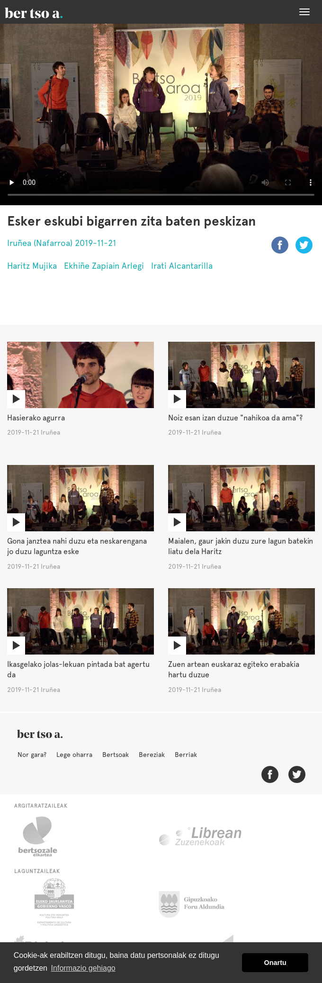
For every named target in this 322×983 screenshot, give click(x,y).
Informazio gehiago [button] (83, 968)
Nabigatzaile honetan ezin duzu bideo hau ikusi (161, 114)
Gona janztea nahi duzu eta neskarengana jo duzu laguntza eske (77, 546)
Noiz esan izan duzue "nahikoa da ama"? (235, 417)
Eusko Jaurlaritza (53, 902)
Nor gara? (32, 754)
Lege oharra (74, 754)
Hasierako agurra (36, 417)
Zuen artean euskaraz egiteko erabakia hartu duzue (233, 670)
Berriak (186, 754)
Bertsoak (115, 754)
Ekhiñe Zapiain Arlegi (104, 266)
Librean (200, 836)
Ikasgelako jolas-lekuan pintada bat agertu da (78, 670)
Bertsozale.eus (43, 836)
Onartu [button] (275, 962)
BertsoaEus (47, 12)
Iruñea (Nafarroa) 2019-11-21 (61, 243)
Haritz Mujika (32, 266)
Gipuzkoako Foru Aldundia (197, 902)
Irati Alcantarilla (182, 266)
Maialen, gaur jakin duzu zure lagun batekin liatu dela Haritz (240, 546)
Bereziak (152, 754)
